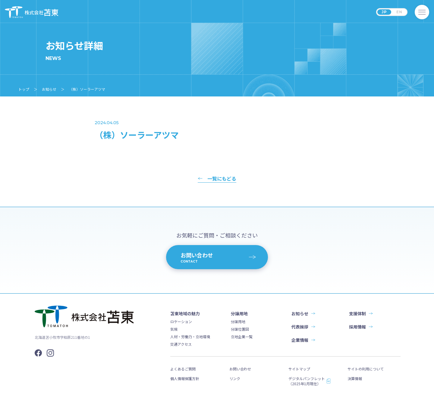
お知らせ (299, 313)
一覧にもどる (221, 179)
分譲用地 (238, 321)
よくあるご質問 (183, 368)
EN (399, 12)
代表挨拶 (299, 327)
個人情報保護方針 (184, 378)
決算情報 (355, 378)
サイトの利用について (366, 368)
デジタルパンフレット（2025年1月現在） (306, 381)
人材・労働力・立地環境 (190, 336)
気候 (174, 329)
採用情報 (357, 327)
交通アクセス (181, 344)
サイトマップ (299, 368)
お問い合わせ (240, 368)
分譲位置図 (240, 329)
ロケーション (181, 321)
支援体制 (357, 313)
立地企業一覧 (242, 336)
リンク (234, 378)
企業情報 (299, 340)
